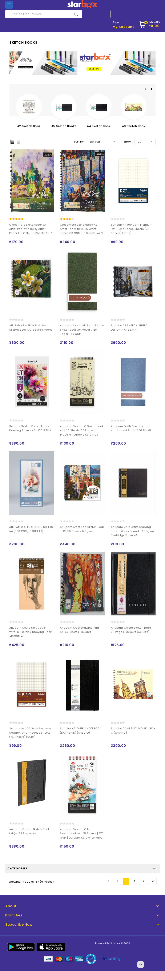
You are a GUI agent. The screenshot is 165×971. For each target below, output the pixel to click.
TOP (140, 964)
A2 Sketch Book (29, 126)
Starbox (115, 943)
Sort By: (79, 142)
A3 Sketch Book (133, 126)
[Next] (143, 881)
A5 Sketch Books (63, 126)
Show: (128, 142)
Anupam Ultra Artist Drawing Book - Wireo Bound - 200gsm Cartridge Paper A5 (132, 531)
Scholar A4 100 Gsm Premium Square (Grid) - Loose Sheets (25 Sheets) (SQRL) (30, 733)
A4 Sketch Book (98, 126)
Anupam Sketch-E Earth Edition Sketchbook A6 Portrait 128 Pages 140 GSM (82, 330)
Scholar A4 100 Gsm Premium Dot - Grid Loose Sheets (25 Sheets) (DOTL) (132, 229)
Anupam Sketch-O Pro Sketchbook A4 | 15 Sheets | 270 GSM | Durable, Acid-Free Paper (82, 833)
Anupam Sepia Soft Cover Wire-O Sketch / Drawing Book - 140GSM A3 (31, 632)
